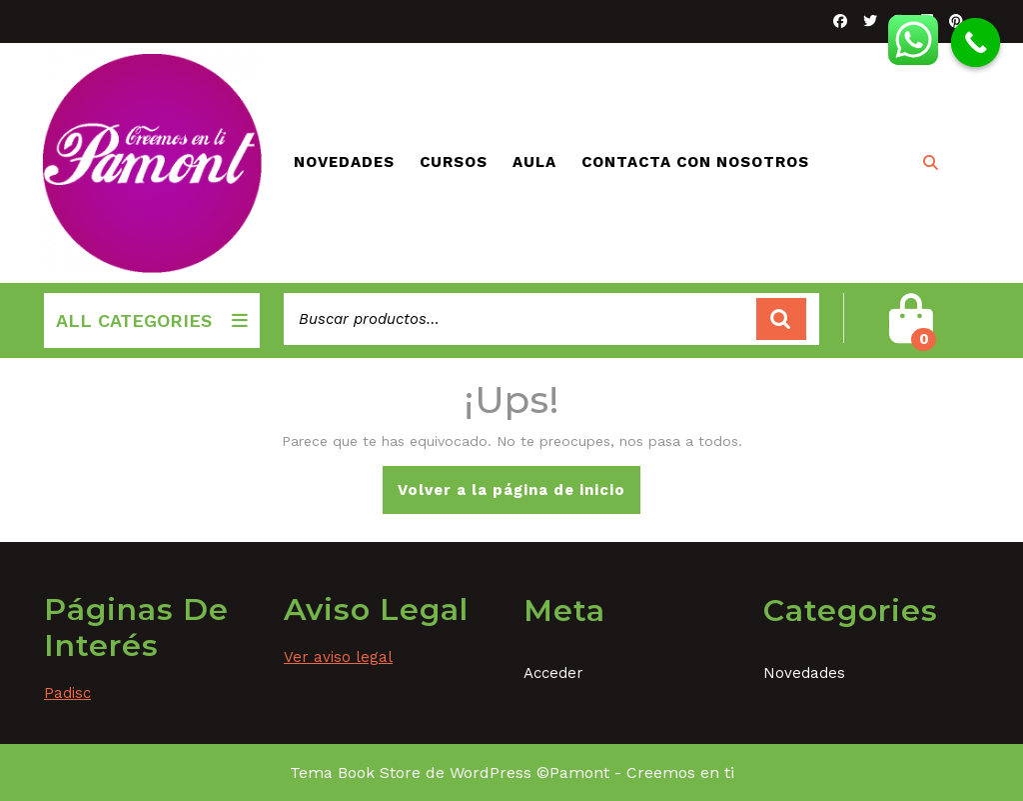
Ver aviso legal (338, 657)
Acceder (553, 673)
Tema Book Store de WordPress (410, 772)
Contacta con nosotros (695, 162)
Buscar (781, 319)
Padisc (67, 693)
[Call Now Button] (976, 43)
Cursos (454, 162)
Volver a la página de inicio (519, 496)
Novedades (344, 162)
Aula (534, 162)
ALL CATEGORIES (152, 320)
